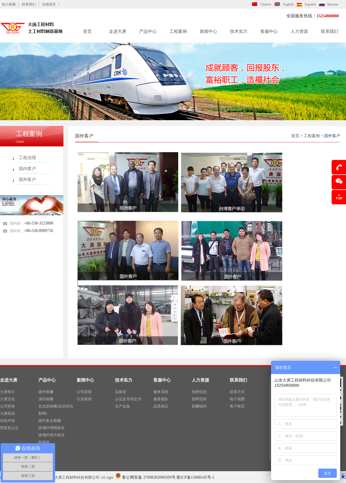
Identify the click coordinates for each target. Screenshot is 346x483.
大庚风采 (7, 413)
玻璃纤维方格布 (51, 435)
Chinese (266, 4)
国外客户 (27, 179)
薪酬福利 (199, 406)
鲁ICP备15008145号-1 (195, 477)
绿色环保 (7, 420)
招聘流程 (199, 399)
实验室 (120, 392)
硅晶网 (44, 449)
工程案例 (178, 31)
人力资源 (299, 31)
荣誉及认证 (9, 428)
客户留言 (237, 406)
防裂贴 (44, 442)
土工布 (44, 456)
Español (310, 4)
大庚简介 (7, 392)
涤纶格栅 (45, 399)
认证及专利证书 (128, 399)
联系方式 (237, 392)
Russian (332, 4)
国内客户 (27, 168)
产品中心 (148, 31)
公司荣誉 (7, 406)
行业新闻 (84, 399)
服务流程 (160, 392)
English (288, 4)
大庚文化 (7, 399)
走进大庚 (117, 31)
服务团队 (160, 399)
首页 (87, 31)
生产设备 (122, 406)
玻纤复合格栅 (49, 420)
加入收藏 (9, 4)
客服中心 (269, 31)
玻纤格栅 (45, 392)
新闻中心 (208, 31)
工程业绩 (27, 157)
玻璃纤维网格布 (51, 428)
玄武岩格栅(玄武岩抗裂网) (55, 410)
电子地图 (237, 399)
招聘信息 (199, 392)
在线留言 (49, 4)
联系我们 (29, 4)
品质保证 (160, 406)
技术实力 (238, 31)
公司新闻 (84, 392)
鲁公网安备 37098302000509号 (145, 477)
